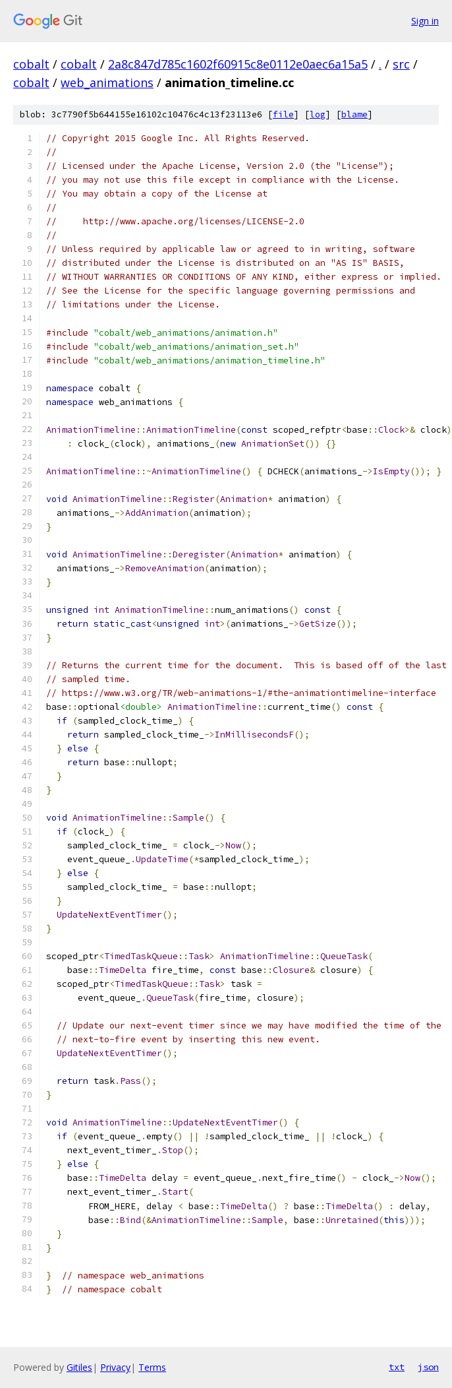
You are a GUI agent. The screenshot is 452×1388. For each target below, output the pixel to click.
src (401, 64)
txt (397, 1367)
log (317, 114)
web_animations (107, 82)
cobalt (31, 64)
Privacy (115, 1367)
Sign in (425, 21)
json (428, 1367)
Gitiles (79, 1367)
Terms (152, 1367)
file (283, 114)
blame (354, 114)
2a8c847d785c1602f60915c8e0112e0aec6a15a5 (238, 64)
